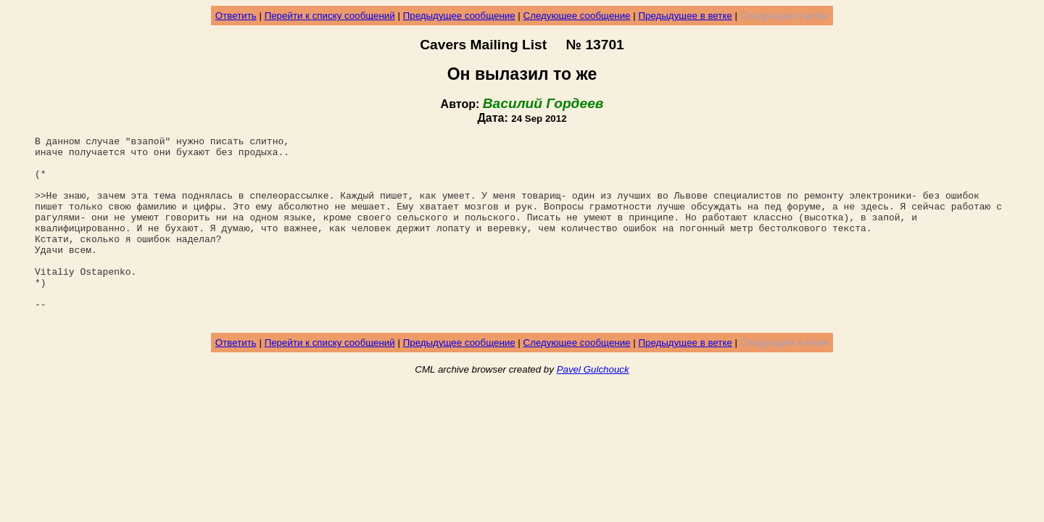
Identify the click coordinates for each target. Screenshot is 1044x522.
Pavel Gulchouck (593, 406)
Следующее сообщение (577, 15)
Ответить (236, 15)
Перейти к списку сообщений (330, 15)
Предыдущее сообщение (459, 15)
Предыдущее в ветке (685, 15)
